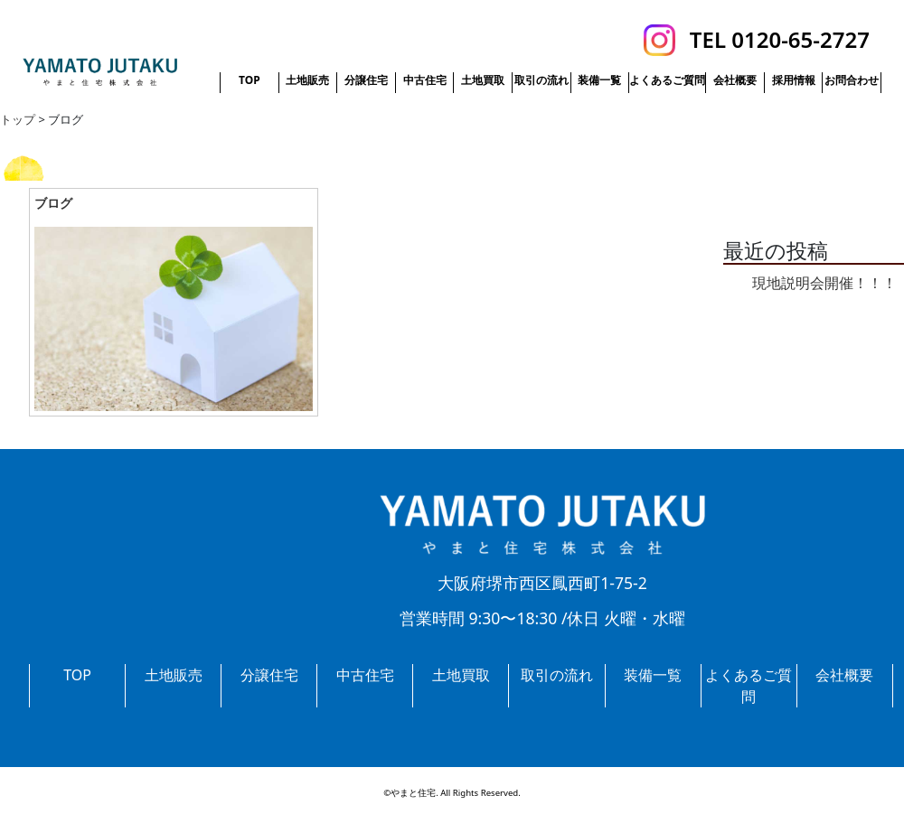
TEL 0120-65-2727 (780, 39)
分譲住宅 (366, 80)
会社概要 (735, 80)
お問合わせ (851, 80)
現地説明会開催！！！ (824, 283)
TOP (249, 80)
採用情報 (793, 80)
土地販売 (307, 80)
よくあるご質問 (667, 80)
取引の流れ (541, 80)
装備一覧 (599, 80)
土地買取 (482, 80)
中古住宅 (425, 80)
